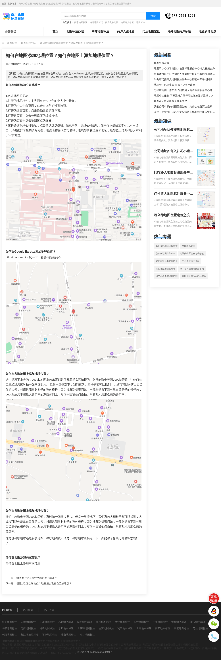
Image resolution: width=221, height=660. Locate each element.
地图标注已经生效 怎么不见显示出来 (174, 84)
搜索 (153, 15)
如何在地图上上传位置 (167, 246)
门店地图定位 (151, 31)
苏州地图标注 (66, 622)
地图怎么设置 (161, 63)
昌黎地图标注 (47, 628)
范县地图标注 (200, 628)
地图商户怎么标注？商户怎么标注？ (36, 578)
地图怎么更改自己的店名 (194, 276)
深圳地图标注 (179, 622)
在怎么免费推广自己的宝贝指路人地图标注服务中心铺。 (185, 111)
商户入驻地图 (111, 22)
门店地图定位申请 (108, 644)
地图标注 (140, 22)
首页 (55, 31)
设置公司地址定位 (24, 644)
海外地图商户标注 (179, 31)
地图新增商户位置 (153, 644)
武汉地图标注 (122, 622)
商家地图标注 (80, 22)
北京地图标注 (9, 622)
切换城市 (12, 3)
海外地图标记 (96, 22)
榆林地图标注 (87, 634)
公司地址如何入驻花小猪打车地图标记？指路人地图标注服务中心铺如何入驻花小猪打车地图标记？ (173, 151)
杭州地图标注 (84, 622)
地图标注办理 (75, 31)
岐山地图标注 (68, 634)
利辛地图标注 (125, 628)
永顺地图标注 (9, 634)
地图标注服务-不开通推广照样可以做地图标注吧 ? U (183, 95)
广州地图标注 (160, 622)
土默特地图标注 (86, 628)
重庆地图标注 (197, 622)
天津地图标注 (28, 622)
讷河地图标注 (106, 628)
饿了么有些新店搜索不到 (192, 268)
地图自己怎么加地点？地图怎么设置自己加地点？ (44, 583)
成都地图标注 (9, 628)
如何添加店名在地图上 (167, 261)
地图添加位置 (190, 644)
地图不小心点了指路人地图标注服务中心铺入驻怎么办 (184, 68)
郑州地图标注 (103, 622)
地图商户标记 (127, 22)
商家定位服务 (44, 644)
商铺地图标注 (100, 31)
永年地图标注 (66, 628)
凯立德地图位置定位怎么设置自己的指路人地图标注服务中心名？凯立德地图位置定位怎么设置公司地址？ (173, 215)
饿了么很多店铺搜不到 (167, 276)
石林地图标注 (49, 634)
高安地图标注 (162, 628)
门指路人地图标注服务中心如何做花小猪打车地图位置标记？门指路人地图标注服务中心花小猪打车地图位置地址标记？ (173, 173)
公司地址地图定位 (131, 644)
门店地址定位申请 (86, 644)
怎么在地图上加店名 (165, 253)
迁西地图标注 (28, 628)
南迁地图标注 (9, 43)
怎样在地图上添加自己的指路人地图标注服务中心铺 (183, 90)
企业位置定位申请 (64, 644)
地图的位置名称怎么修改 (192, 253)
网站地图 (7, 644)
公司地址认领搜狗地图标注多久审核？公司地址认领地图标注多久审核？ (173, 130)
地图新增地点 (207, 31)
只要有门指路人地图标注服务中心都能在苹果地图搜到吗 (185, 79)
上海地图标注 (47, 622)
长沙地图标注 (141, 622)
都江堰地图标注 (29, 634)
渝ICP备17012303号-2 (63, 652)
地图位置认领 (173, 644)
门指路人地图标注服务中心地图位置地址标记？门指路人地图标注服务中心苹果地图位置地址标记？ (173, 194)
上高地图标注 (143, 628)
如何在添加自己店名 (165, 268)
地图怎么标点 (188, 246)
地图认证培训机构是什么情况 (170, 101)
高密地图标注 (181, 628)
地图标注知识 (28, 43)
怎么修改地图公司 (190, 261)
